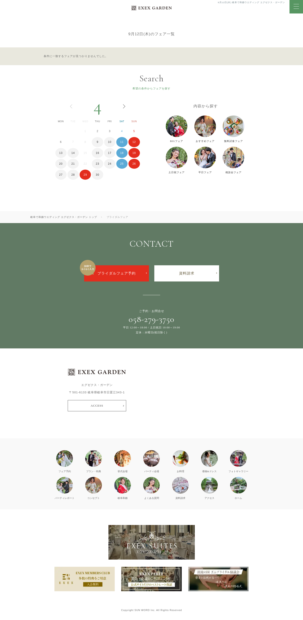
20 (61, 163)
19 (134, 153)
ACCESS (97, 405)
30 (97, 174)
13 (61, 153)
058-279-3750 (151, 319)
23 (97, 163)
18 (121, 153)
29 (85, 174)
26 (134, 163)
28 (73, 174)
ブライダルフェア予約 (116, 273)
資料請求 (186, 273)
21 (73, 163)
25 (121, 163)
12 (134, 142)
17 (109, 153)
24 (109, 163)
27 (61, 174)
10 (109, 142)
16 (97, 153)
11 (121, 142)
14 (73, 153)
